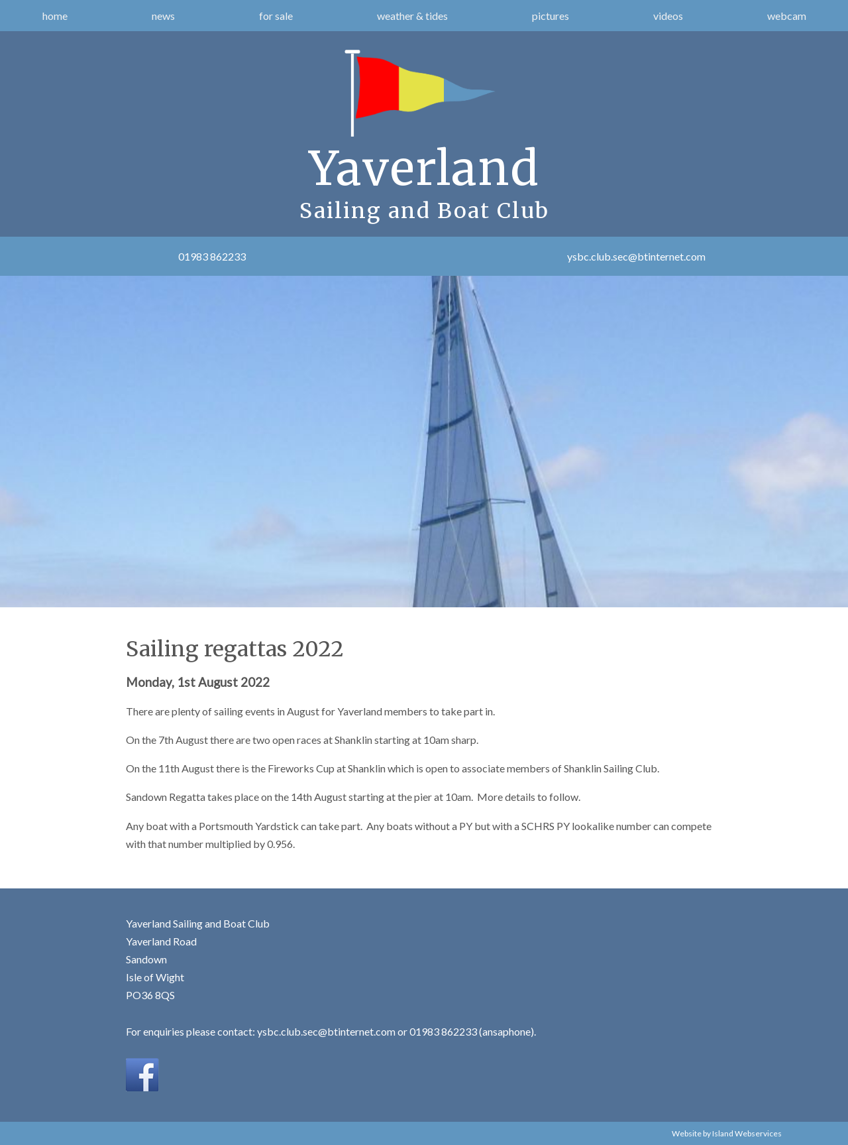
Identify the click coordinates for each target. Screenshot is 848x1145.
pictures (550, 15)
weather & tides (412, 15)
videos (668, 15)
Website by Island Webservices (727, 1133)
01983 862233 (212, 256)
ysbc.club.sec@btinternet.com (636, 256)
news (163, 15)
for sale (276, 15)
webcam (786, 15)
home (55, 15)
